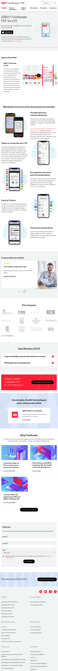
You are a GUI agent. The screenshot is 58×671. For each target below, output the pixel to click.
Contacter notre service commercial (10, 641)
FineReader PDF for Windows (9, 602)
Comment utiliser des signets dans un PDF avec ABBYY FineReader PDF (11, 497)
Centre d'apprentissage (7, 668)
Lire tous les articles (29, 509)
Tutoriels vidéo (5, 651)
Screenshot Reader (6, 611)
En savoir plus (27, 420)
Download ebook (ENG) (47, 579)
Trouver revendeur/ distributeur (38, 663)
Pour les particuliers (35, 630)
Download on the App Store (43, 382)
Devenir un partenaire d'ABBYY (38, 666)
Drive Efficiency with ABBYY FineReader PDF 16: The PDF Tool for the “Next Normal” (42, 465)
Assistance (33, 669)
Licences (3, 627)
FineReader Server (6, 614)
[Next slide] (24, 291)
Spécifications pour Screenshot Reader (12, 665)
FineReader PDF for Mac (7, 605)
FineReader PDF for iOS (7, 608)
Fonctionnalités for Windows (38, 602)
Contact (32, 657)
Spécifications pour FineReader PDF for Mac (13, 659)
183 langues (33, 187)
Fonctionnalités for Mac (36, 605)
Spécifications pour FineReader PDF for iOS (13, 662)
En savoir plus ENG (10, 471)
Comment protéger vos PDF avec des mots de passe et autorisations (11, 465)
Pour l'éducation (5, 638)
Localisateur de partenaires (8, 630)
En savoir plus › (17, 41)
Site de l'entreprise (35, 651)
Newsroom (33, 660)
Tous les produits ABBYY (37, 654)
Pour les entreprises (35, 627)
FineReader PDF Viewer (7, 617)
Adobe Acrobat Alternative (8, 633)
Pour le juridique (5, 635)
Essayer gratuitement (36, 633)
